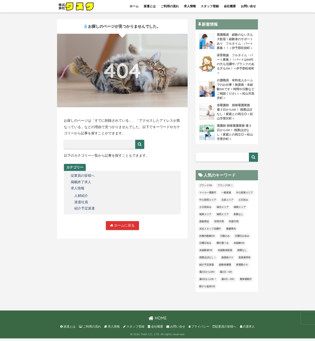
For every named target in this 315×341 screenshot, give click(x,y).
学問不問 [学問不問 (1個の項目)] (219, 224)
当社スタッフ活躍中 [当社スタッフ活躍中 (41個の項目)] (210, 231)
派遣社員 (81, 202)
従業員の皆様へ (83, 176)
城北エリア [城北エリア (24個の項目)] (223, 209)
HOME (157, 320)
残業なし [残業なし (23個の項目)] (242, 252)
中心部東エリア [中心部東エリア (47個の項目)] (244, 195)
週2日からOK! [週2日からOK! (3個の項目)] (207, 274)
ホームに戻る (122, 225)
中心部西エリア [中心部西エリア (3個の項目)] (207, 202)
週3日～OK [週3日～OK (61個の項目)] (226, 274)
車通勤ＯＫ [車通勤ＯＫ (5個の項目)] (242, 267)
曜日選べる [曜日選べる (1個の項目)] (223, 245)
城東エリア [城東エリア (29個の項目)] (205, 216)
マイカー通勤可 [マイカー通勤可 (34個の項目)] (207, 195)
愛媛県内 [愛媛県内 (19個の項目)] (231, 231)
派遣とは (150, 6)
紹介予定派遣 (84, 208)
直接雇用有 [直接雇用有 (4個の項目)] (244, 260)
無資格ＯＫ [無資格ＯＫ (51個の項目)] (227, 260)
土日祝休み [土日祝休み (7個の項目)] (205, 209)
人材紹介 (81, 196)
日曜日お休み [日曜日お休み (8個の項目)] (242, 238)
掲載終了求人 (81, 182)
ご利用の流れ (170, 6)
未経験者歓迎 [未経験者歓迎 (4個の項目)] (225, 252)
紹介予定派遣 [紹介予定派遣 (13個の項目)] (206, 267)
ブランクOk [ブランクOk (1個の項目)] (205, 188)
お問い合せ (248, 6)
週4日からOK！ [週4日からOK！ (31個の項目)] (207, 281)
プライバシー (199, 329)
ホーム (134, 6)
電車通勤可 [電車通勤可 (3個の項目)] (246, 281)
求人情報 (190, 6)
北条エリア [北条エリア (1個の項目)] (227, 202)
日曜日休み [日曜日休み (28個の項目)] (205, 245)
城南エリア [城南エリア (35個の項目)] (240, 209)
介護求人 (247, 329)
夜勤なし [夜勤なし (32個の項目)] (238, 216)
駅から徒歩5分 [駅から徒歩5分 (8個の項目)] (207, 289)
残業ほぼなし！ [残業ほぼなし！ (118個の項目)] (207, 260)
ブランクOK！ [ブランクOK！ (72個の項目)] (225, 188)
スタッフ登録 (210, 6)
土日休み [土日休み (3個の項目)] (243, 202)
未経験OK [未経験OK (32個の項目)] (239, 245)
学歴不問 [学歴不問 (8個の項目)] (233, 224)
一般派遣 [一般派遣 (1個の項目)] (226, 195)
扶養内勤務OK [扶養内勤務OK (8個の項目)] (207, 238)
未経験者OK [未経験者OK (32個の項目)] (206, 252)
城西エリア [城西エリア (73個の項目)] (223, 216)
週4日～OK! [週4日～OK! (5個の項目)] (227, 281)
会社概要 (230, 6)
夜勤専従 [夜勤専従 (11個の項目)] (204, 224)
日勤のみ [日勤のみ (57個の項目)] (225, 238)
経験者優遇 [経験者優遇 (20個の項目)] (225, 267)
